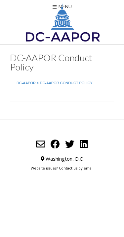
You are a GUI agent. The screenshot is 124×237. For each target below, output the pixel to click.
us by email (83, 168)
